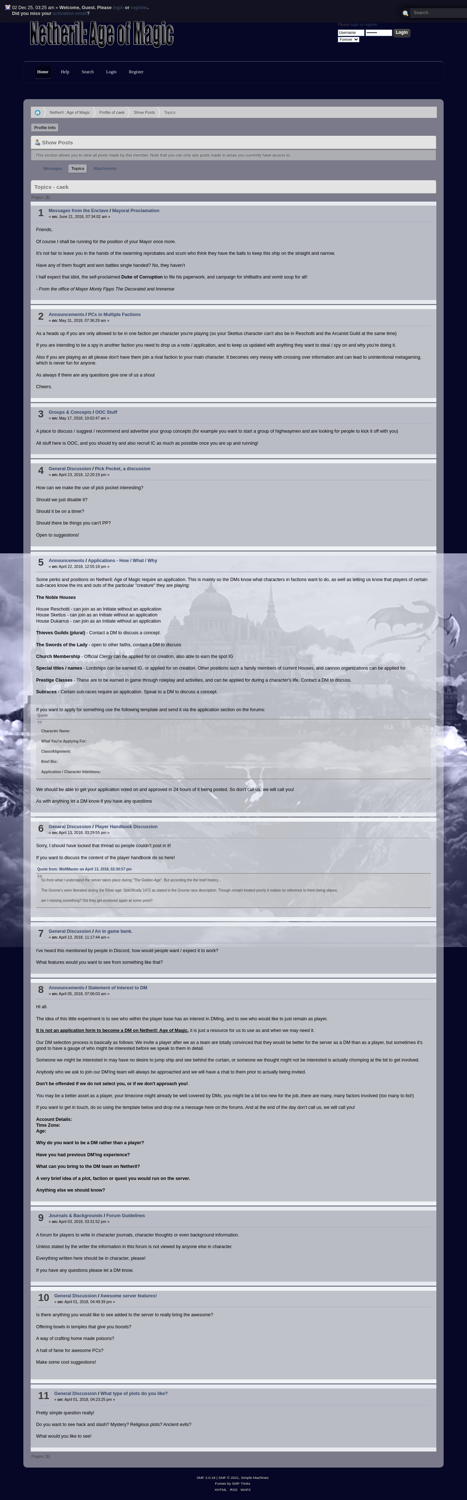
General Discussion (70, 468)
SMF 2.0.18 (206, 1478)
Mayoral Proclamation (135, 210)
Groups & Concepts (70, 412)
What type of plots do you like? (134, 1393)
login (118, 7)
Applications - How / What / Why (122, 560)
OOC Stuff (106, 412)
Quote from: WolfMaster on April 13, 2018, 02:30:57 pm (84, 869)
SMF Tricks (241, 1483)
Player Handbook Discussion (126, 826)
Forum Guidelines (125, 1215)
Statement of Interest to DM (117, 987)
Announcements (66, 314)
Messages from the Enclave (78, 210)
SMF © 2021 (229, 1478)
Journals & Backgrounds (76, 1215)
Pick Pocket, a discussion (122, 468)
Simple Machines (255, 1478)
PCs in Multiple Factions (114, 314)
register (139, 7)
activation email (70, 13)
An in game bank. (113, 931)
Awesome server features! (128, 1295)
